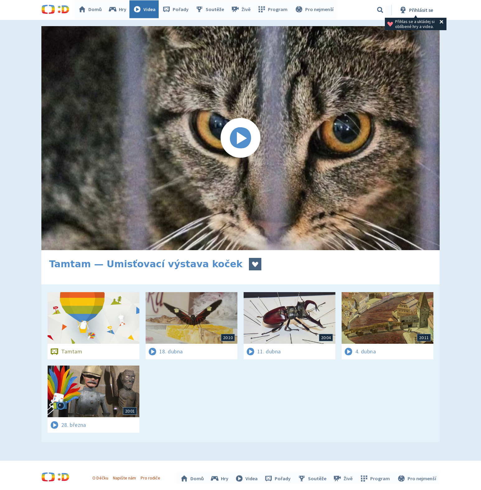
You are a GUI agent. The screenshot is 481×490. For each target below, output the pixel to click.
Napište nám (125, 477)
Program (273, 10)
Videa (145, 10)
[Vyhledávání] (380, 10)
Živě (242, 10)
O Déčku (101, 477)
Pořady (177, 10)
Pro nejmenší (314, 10)
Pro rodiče (151, 477)
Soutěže (211, 10)
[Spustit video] (240, 138)
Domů (91, 10)
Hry (119, 10)
